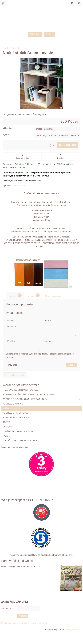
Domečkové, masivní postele (19, 440)
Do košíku (67, 145)
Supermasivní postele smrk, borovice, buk (28, 394)
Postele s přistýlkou (15, 413)
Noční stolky (10, 408)
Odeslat (71, 365)
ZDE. (38, 566)
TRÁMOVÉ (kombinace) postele (20, 390)
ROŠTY (6, 422)
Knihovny (8, 427)
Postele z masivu (12, 404)
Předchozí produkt (15, 375)
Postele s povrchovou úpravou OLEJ (42, 399)
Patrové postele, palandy (18, 417)
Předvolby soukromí (10, 623)
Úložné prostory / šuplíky (18, 431)
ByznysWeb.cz (73, 629)
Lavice (6, 436)
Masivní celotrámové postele (20, 385)
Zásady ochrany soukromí (34, 623)
